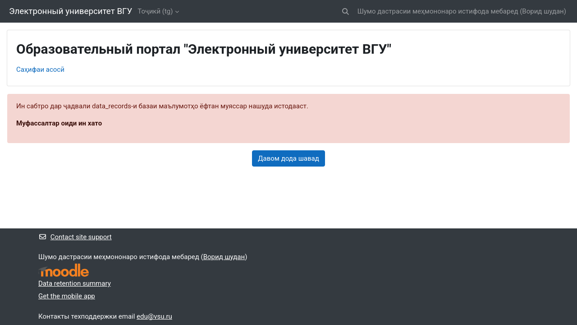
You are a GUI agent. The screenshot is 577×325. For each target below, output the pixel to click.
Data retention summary (74, 283)
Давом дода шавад (288, 158)
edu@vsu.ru (154, 316)
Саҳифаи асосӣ (40, 69)
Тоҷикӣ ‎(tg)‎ (155, 11)
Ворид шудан (542, 11)
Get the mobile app (66, 296)
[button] (345, 11)
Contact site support (75, 237)
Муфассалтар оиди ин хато (59, 123)
